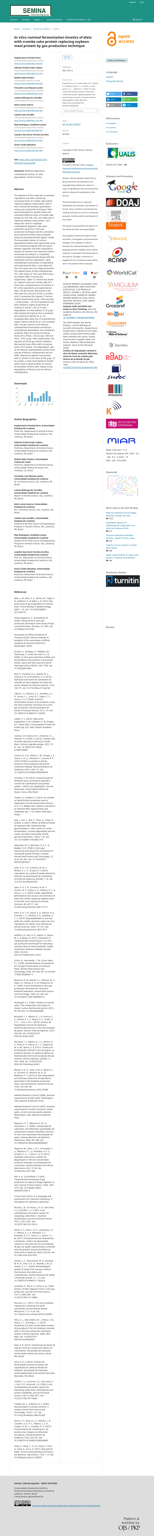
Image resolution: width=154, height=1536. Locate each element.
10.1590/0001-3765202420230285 (78, 317)
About (37, 19)
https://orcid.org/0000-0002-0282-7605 (28, 111)
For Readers (111, 123)
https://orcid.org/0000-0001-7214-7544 (28, 120)
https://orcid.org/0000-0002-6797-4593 (28, 141)
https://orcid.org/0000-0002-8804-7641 (28, 130)
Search (137, 19)
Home (16, 29)
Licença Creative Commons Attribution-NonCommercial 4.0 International (66, 1505)
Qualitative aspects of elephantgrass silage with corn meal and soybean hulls (120, 525)
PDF (68, 57)
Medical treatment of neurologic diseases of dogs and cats (121, 514)
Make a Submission (116, 60)
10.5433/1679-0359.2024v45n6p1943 (80, 367)
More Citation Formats (73, 111)
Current (13, 19)
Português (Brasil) (114, 81)
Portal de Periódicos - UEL (79, 19)
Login (141, 2)
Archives (26, 19)
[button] (113, 94)
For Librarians (112, 131)
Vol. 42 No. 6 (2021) (42, 29)
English (109, 77)
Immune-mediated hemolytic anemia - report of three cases (120, 536)
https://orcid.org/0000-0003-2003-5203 (28, 84)
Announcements (54, 19)
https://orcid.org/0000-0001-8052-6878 (28, 150)
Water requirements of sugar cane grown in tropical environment (122, 556)
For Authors (111, 127)
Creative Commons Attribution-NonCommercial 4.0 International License (80, 168)
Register (132, 2)
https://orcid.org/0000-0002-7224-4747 (28, 64)
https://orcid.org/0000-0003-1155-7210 (28, 73)
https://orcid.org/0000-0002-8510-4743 (28, 94)
